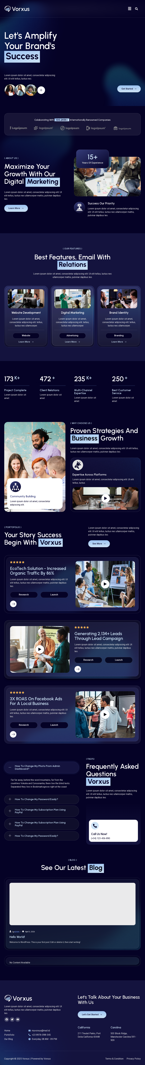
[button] (130, 9)
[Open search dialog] (136, 9)
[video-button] (90, 86)
